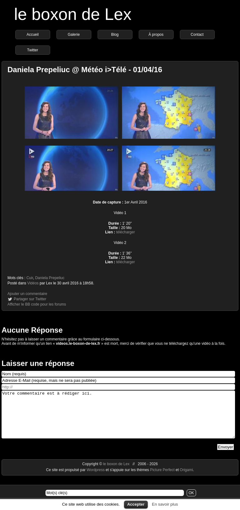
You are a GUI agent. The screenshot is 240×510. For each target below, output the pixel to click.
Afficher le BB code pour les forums (36, 304)
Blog (114, 34)
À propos (155, 34)
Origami (186, 479)
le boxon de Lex (73, 14)
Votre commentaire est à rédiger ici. (118, 419)
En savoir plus (165, 504)
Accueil (32, 34)
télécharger (125, 232)
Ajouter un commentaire (27, 294)
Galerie (74, 34)
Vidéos (32, 283)
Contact (197, 34)
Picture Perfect (162, 479)
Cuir (29, 278)
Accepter (136, 504)
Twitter (32, 50)
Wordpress (96, 479)
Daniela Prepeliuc (50, 278)
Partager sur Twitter (30, 299)
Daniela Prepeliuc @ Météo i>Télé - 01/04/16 (84, 69)
